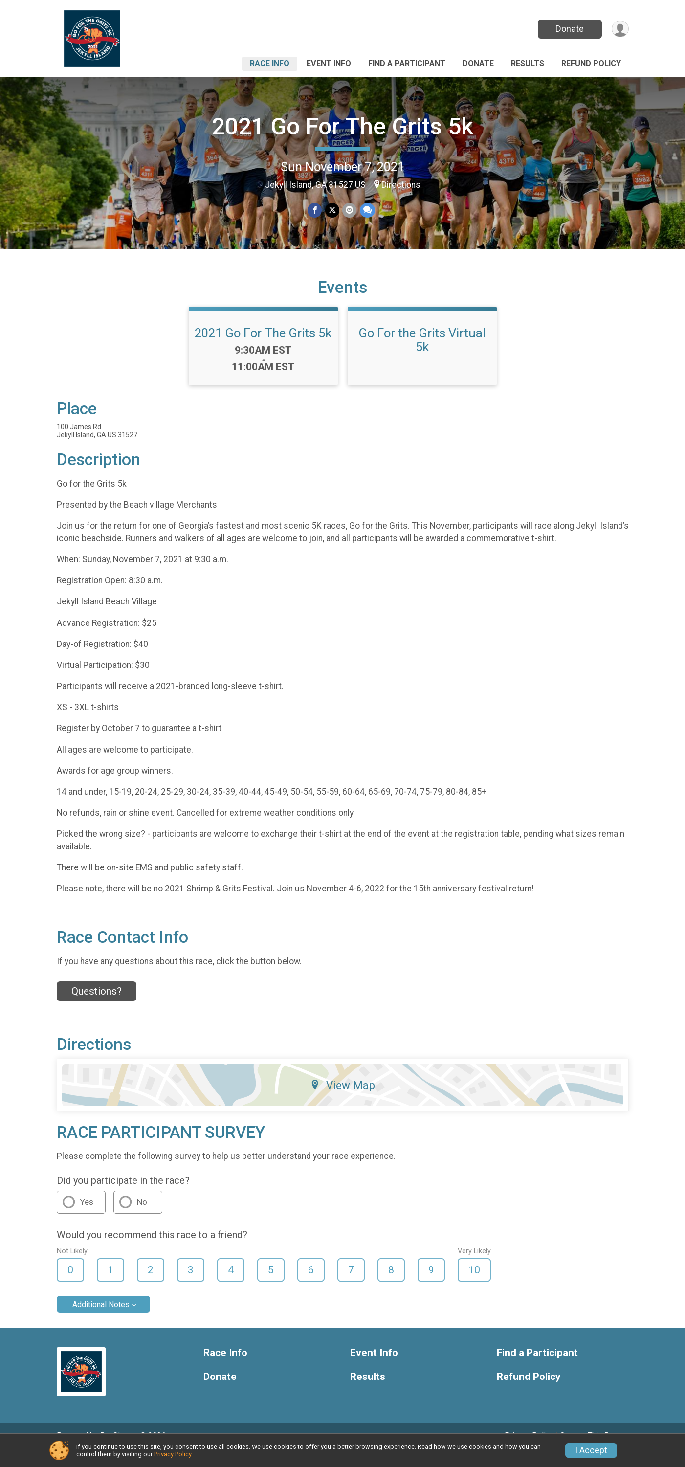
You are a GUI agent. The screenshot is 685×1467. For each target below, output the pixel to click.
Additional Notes (101, 1318)
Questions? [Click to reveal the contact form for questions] (96, 1005)
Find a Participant (406, 63)
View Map (342, 1098)
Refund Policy (591, 63)
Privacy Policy (172, 1454)
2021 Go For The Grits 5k (342, 126)
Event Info (329, 63)
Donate (568, 28)
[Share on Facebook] (315, 210)
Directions (400, 185)
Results (527, 63)
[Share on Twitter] (332, 210)
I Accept (591, 1450)
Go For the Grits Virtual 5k (422, 353)
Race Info (269, 63)
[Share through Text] (367, 210)
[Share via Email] (349, 210)
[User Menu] (620, 29)
